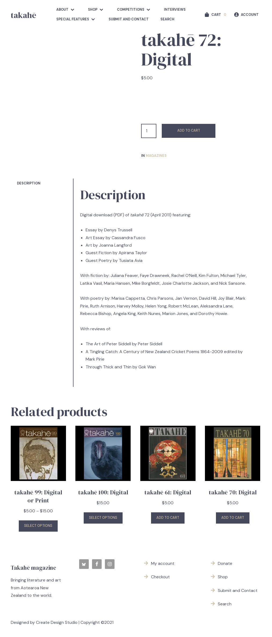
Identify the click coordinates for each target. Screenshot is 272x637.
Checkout (160, 577)
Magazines (156, 156)
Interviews (175, 10)
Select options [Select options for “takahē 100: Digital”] (103, 518)
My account (162, 563)
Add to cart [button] (167, 518)
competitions (130, 10)
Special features (72, 19)
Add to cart (188, 130)
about (62, 10)
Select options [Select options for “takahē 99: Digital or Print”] (38, 526)
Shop (92, 10)
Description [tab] (29, 183)
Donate (225, 563)
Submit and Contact (129, 19)
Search (167, 19)
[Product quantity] (148, 131)
